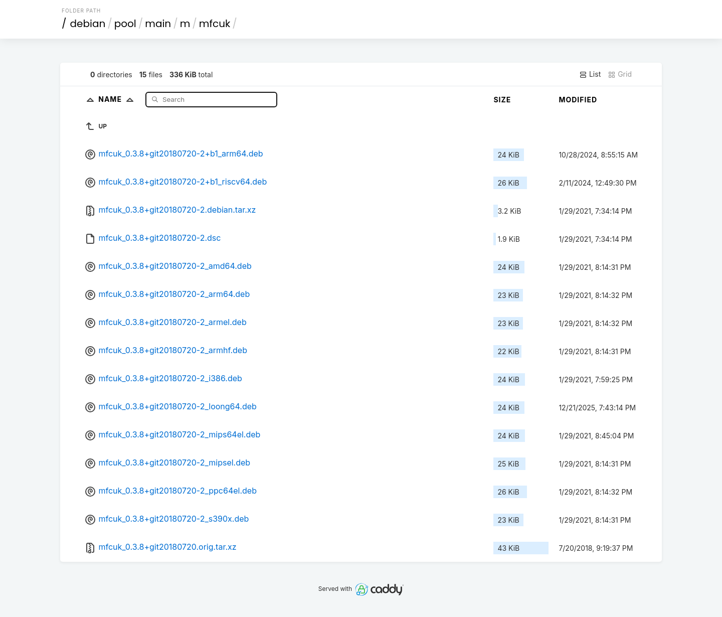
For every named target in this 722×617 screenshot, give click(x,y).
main (158, 24)
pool (125, 24)
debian (88, 24)
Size (502, 99)
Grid (620, 74)
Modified (578, 99)
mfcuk (214, 24)
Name (118, 99)
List (590, 74)
